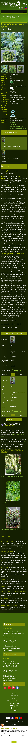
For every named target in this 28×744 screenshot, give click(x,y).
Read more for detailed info (9, 327)
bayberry (13, 124)
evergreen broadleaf (16, 126)
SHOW (6, 166)
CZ (22, 8)
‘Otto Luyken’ (9, 185)
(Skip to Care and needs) (7, 173)
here (24, 441)
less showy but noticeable (18, 128)
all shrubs (13, 122)
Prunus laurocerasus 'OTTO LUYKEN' (12, 476)
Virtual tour (10, 654)
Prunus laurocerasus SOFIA (9, 503)
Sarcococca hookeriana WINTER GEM (12, 529)
